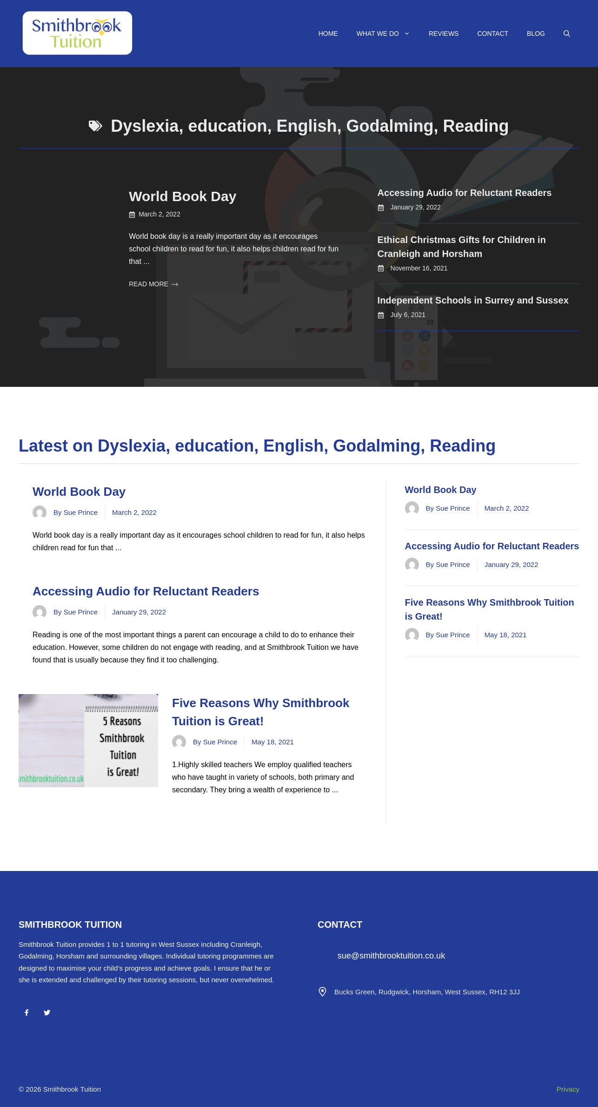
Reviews (444, 33)
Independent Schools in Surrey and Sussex (473, 300)
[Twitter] (47, 1012)
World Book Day (182, 196)
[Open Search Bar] (566, 33)
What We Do (388, 33)
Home (328, 33)
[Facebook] (26, 1012)
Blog (536, 33)
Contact (492, 33)
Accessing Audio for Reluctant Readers (465, 193)
